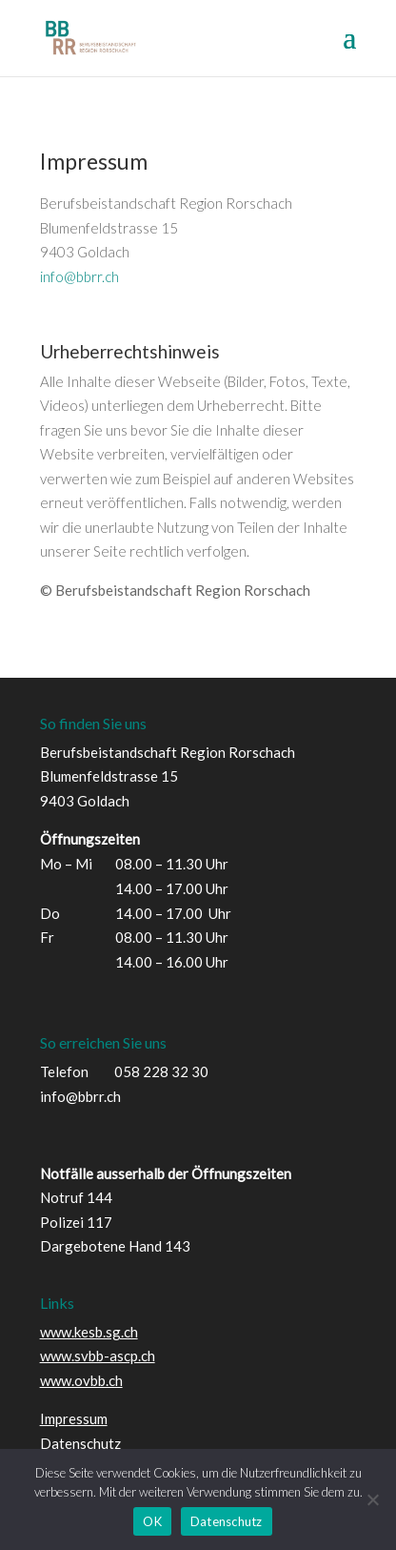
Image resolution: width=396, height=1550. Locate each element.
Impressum (74, 1418)
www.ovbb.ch (81, 1380)
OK (152, 1521)
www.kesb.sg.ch (89, 1331)
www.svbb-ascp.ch (97, 1355)
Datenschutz (80, 1443)
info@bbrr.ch (79, 276)
